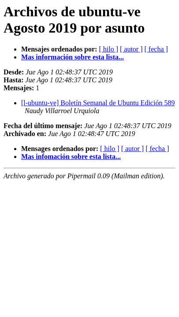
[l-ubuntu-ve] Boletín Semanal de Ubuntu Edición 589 (98, 103)
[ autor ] (131, 49)
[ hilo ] (108, 49)
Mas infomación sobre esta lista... (71, 156)
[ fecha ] (156, 49)
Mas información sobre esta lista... (72, 57)
